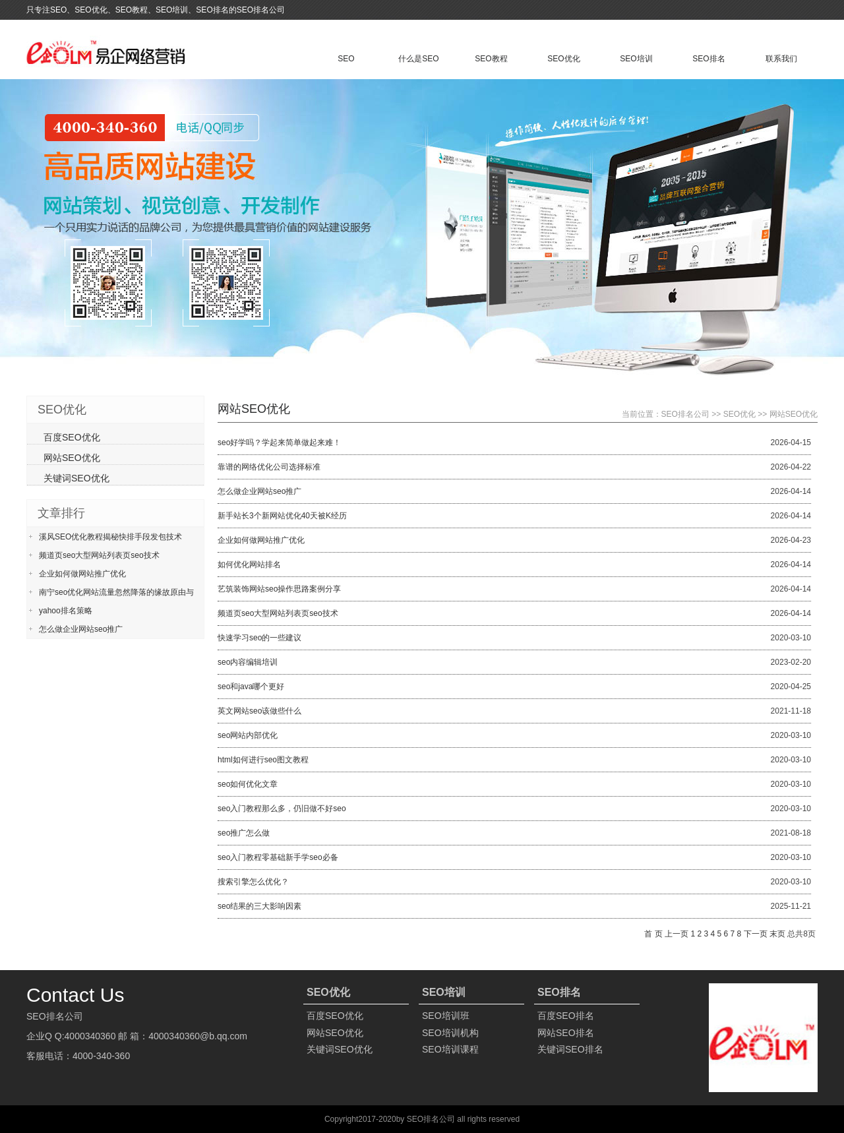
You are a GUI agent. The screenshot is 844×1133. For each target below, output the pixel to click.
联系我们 (781, 58)
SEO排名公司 (685, 414)
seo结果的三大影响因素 (259, 906)
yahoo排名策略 (65, 610)
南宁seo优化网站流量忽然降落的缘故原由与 (116, 592)
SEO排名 (708, 58)
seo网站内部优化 (248, 735)
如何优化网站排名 (249, 564)
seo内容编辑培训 (248, 662)
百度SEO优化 (72, 437)
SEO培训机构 (450, 1032)
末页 (777, 933)
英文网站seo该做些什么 (259, 711)
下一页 (756, 933)
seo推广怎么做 (244, 833)
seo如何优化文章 (248, 784)
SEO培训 (636, 58)
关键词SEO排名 (570, 1049)
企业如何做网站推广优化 (261, 540)
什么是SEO (418, 58)
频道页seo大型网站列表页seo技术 (278, 613)
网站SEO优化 (793, 414)
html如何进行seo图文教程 (263, 759)
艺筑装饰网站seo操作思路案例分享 (279, 589)
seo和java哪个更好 (251, 686)
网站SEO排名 (565, 1032)
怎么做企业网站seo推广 (259, 491)
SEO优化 (563, 58)
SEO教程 (491, 58)
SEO (346, 58)
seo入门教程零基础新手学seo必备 (278, 857)
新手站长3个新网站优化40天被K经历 (282, 515)
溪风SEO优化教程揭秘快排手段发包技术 (110, 536)
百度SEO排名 (565, 1015)
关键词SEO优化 (76, 478)
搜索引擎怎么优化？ (253, 881)
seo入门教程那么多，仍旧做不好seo (282, 808)
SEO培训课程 (450, 1049)
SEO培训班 (445, 1015)
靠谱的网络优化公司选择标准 (269, 467)
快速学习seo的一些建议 (259, 637)
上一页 (676, 933)
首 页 (653, 933)
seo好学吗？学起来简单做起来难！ (279, 442)
